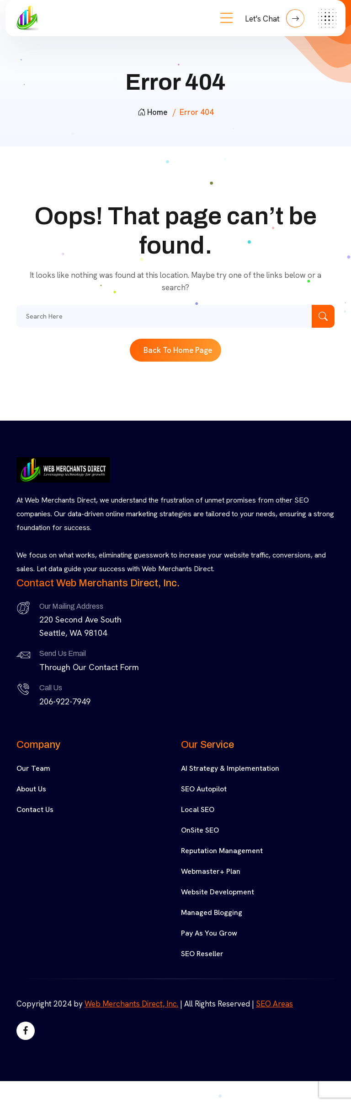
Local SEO (197, 809)
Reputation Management (222, 850)
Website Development (217, 892)
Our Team (33, 768)
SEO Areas (274, 1004)
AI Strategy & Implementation (230, 768)
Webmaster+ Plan (210, 871)
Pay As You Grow (209, 933)
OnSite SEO (200, 830)
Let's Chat (274, 18)
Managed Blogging (211, 912)
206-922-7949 (64, 701)
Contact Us (34, 809)
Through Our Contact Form (89, 667)
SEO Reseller (202, 953)
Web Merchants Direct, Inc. (131, 1004)
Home (152, 112)
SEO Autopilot (204, 789)
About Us (31, 789)
